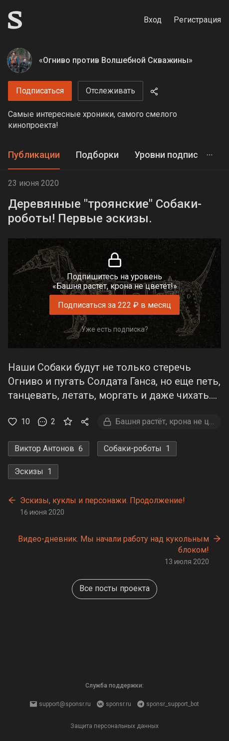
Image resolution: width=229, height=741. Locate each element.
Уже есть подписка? (114, 329)
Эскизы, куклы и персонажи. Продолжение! (102, 500)
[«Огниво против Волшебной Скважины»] (19, 60)
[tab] (34, 155)
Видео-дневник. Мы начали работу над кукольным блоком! (113, 544)
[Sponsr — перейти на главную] (15, 20)
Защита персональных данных (114, 726)
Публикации (34, 154)
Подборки (97, 154)
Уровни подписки (171, 154)
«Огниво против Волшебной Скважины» (116, 60)
